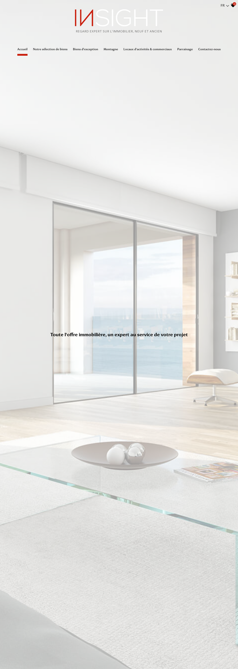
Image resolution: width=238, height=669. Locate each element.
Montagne (111, 49)
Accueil (22, 49)
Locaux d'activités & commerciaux (147, 49)
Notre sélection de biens (50, 49)
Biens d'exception (85, 49)
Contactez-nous (209, 49)
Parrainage (185, 49)
